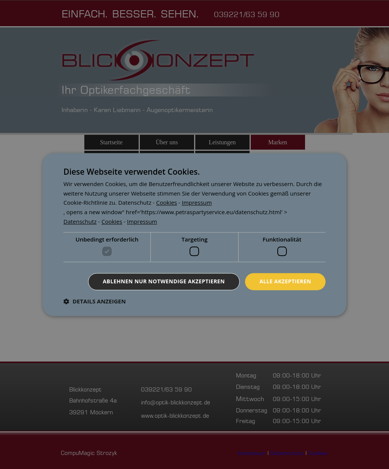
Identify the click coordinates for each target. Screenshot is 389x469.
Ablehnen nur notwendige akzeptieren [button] (164, 281)
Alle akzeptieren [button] (285, 281)
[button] (94, 301)
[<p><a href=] (134, 203)
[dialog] (194, 234)
